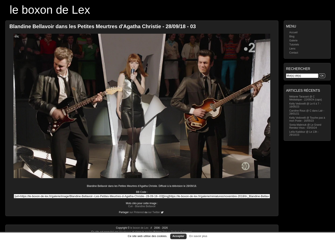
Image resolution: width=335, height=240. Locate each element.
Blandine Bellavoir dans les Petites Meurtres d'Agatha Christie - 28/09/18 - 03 (102, 26)
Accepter (178, 236)
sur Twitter (154, 212)
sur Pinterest (136, 212)
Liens (292, 48)
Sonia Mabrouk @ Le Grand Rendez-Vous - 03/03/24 (305, 126)
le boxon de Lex (50, 9)
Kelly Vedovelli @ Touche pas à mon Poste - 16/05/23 (307, 119)
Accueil (293, 32)
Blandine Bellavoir (145, 206)
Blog (291, 36)
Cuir (130, 206)
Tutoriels (294, 44)
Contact (293, 52)
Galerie (293, 40)
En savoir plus (198, 236)
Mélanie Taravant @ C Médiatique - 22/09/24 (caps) (305, 98)
